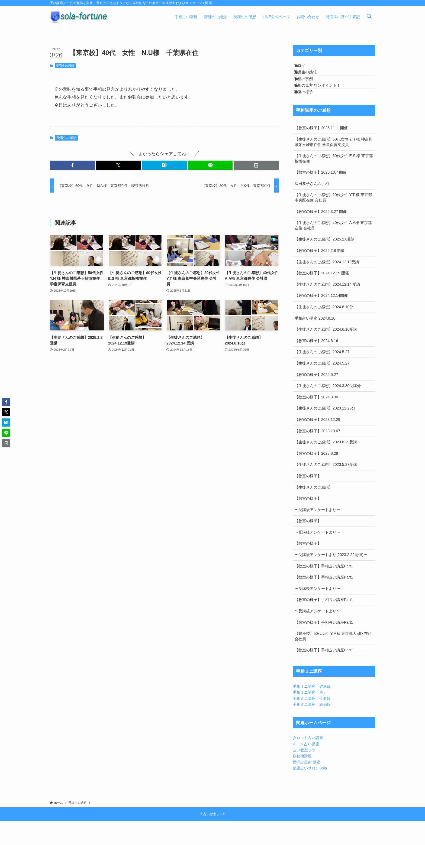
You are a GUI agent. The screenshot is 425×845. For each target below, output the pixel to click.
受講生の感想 (65, 65)
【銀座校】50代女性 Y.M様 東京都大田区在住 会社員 (333, 660)
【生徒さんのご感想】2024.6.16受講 (326, 353)
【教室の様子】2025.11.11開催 (321, 152)
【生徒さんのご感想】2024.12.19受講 (327, 285)
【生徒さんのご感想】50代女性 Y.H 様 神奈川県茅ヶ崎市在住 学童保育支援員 (333, 165)
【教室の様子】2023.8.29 (316, 477)
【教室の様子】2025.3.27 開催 (321, 235)
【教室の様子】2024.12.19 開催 (322, 297)
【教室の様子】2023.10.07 (317, 454)
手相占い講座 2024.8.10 (315, 342)
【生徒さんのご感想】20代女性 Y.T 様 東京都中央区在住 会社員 (333, 221)
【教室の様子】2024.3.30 (316, 420)
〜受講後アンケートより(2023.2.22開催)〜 (331, 578)
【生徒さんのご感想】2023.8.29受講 (326, 465)
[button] (72, 165)
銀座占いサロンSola (310, 792)
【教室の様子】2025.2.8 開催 (319, 274)
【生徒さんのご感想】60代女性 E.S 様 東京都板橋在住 (334, 182)
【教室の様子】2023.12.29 (317, 443)
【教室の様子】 (308, 499)
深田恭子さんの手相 (312, 207)
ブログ (305, 68)
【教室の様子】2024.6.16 (316, 364)
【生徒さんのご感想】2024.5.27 (322, 375)
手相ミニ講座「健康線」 (313, 710)
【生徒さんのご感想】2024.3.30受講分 (328, 409)
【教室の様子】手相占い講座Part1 (324, 589)
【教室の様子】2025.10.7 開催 (321, 196)
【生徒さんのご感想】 (314, 511)
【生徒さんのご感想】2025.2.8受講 (325, 263)
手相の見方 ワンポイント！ (323, 102)
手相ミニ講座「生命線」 (313, 722)
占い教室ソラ (304, 773)
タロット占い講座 (308, 761)
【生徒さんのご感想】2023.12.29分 (325, 432)
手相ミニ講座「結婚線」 (313, 728)
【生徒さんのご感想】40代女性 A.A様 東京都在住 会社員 (333, 249)
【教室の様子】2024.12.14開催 (321, 319)
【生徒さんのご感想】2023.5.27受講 (326, 488)
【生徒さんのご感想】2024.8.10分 (324, 330)
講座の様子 (309, 113)
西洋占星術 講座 (306, 786)
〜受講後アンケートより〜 (317, 533)
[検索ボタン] (369, 17)
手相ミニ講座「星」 (310, 716)
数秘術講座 (302, 780)
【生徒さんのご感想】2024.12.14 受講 (327, 308)
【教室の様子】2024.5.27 (316, 398)
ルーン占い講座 (306, 767)
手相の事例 (309, 90)
